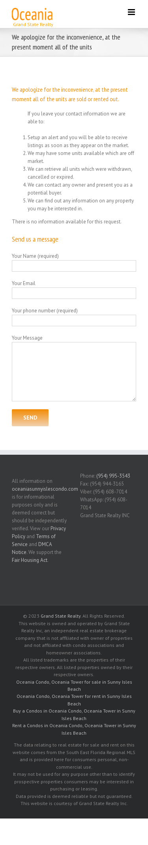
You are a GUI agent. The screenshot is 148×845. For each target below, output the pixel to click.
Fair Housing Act (29, 560)
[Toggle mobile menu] (132, 12)
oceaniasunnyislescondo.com (45, 489)
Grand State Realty (61, 616)
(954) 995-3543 (113, 476)
